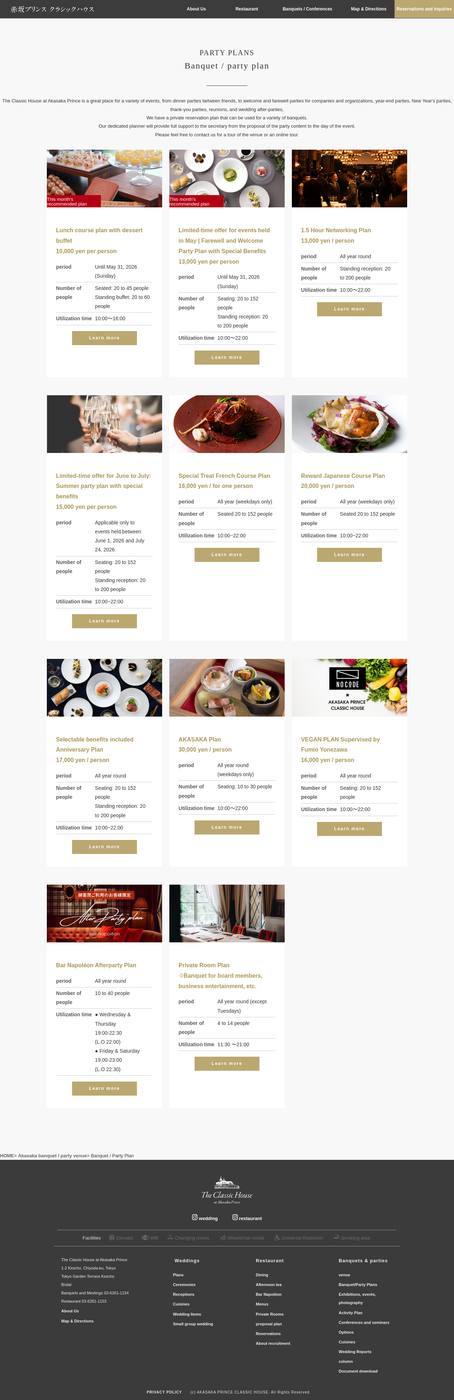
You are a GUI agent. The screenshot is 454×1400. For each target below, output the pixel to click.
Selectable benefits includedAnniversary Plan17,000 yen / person (95, 749)
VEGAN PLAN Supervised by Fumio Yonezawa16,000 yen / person (340, 749)
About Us (196, 9)
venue (344, 1275)
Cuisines (181, 1304)
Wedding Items (187, 1314)
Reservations (269, 1333)
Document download (358, 1371)
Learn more (104, 337)
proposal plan (269, 1324)
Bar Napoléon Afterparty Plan (96, 965)
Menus (263, 1304)
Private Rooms (270, 1314)
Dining (262, 1275)
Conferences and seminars (364, 1322)
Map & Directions (369, 9)
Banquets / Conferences (308, 9)
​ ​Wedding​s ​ (187, 1260)
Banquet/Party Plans (358, 1284)
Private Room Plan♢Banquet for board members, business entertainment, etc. (221, 975)
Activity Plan (350, 1313)
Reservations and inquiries (424, 9)
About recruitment (273, 1343)
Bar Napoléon (270, 1294)
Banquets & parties (363, 1260)
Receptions (184, 1294)
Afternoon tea (269, 1284)
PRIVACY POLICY (164, 1392)
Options (346, 1332)
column (346, 1361)
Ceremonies (185, 1284)
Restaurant (247, 9)
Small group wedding (193, 1324)
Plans (178, 1275)
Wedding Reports (355, 1352)
